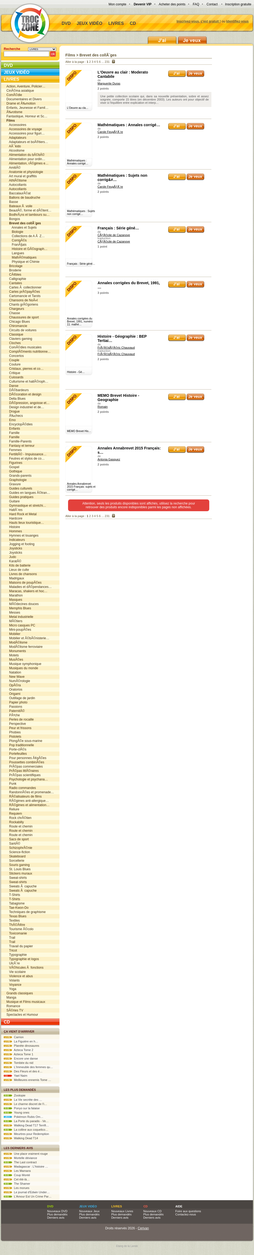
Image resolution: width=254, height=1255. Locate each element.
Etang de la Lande (127, 1246)
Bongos (13, 219)
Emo (11, 420)
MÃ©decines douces (22, 604)
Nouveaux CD (152, 1211)
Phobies (13, 732)
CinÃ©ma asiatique (20, 91)
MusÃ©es (14, 659)
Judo (11, 557)
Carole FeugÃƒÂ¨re (110, 131)
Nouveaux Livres (122, 1211)
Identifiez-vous (237, 21)
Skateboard (15, 856)
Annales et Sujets (21, 227)
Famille (13, 433)
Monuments (16, 651)
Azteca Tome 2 (18, 1050)
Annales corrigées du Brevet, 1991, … (129, 285)
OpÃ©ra (13, 685)
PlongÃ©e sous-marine (24, 741)
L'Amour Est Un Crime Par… (27, 1196)
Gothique (14, 471)
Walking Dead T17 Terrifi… (26, 1125)
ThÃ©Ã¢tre (15, 925)
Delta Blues (15, 399)
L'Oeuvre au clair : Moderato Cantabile (123, 74)
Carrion (14, 1037)
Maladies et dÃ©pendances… (29, 587)
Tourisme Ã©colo (19, 929)
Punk (11, 784)
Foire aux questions (188, 1211)
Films (70, 55)
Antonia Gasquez (109, 459)
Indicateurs (15, 540)
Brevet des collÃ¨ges (98, 55)
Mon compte (117, 4)
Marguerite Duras (109, 83)
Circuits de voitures (21, 330)
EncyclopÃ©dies (19, 424)
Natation (13, 672)
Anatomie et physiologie (24, 172)
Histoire (13, 527)
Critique (13, 373)
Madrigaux (15, 578)
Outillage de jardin (20, 698)
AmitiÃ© (13, 168)
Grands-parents (18, 476)
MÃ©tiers (14, 621)
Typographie (16, 955)
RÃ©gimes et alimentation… (28, 805)
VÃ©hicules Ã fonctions (24, 967)
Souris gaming (18, 865)
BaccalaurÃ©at (18, 193)
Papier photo (16, 702)
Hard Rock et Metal (21, 514)
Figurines (14, 463)
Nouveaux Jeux (89, 1211)
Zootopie (14, 1095)
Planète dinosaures (21, 1045)
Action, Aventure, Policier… (25, 86)
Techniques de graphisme (26, 912)
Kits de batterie (18, 565)
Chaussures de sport (22, 317)
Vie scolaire (16, 972)
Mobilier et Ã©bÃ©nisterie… (27, 638)
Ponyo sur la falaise (22, 1108)
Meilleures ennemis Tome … (27, 1079)
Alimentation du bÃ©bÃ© (25, 155)
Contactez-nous (185, 1214)
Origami (13, 694)
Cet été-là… (17, 1179)
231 (107, 61)
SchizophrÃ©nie (19, 848)
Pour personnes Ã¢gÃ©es (26, 758)
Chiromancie (16, 326)
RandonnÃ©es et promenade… (30, 792)
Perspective (16, 724)
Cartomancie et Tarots (23, 296)
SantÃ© (13, 843)
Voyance (13, 985)
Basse (12, 202)
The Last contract (20, 1162)
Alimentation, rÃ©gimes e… (27, 163)
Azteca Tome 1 (18, 1054)
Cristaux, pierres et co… (25, 369)
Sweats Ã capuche (21, 886)
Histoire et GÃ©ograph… (26, 249)
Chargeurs (15, 309)
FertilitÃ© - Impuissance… (26, 454)
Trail (10, 938)
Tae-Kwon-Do (17, 908)
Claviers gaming (19, 339)
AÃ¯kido (13, 146)
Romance (13, 1006)
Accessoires (16, 125)
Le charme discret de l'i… (25, 1104)
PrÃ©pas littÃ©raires (22, 771)
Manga (11, 997)
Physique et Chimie (22, 262)
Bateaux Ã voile (19, 206)
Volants (13, 980)
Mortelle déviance (20, 1158)
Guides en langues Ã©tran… (28, 493)
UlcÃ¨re (13, 963)
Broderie (13, 270)
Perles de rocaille (20, 719)
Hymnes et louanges (22, 535)
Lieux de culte (17, 570)
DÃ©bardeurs (17, 390)
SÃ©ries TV (14, 1010)
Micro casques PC (20, 625)
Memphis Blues (18, 608)
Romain (103, 406)
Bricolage (14, 266)
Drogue (13, 411)
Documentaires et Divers (24, 99)
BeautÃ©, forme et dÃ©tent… (28, 210)
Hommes (14, 531)
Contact (212, 4)
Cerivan (143, 1228)
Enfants (13, 428)
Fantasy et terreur (20, 446)
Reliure (12, 809)
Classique (14, 334)
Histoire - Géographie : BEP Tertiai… (122, 338)
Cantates (14, 283)
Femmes (14, 450)
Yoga (11, 989)
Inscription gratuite (238, 4)
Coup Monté (17, 1175)
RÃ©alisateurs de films (24, 796)
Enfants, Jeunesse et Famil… (27, 108)
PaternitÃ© (15, 711)
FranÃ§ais (16, 245)
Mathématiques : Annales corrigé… (129, 125)
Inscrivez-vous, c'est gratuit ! (199, 21)
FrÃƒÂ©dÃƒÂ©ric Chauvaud (116, 347)
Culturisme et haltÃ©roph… (27, 381)
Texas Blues (16, 916)
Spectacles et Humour (22, 1015)
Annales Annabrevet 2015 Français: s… (129, 450)
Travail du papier (19, 946)
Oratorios (14, 689)
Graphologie (16, 480)
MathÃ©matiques (21, 257)
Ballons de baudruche (23, 197)
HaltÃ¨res (14, 510)
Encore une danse (21, 1058)
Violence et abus (19, 976)
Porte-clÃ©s (16, 749)
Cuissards (14, 377)
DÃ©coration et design (23, 394)
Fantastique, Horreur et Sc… (26, 116)
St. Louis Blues (18, 869)
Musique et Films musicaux (25, 1002)
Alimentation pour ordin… (25, 159)
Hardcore (14, 518)
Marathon (14, 595)
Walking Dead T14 (21, 1138)
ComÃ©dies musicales (24, 347)
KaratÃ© (13, 561)
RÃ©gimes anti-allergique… (27, 801)
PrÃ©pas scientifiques (23, 775)
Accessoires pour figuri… (25, 133)
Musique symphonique (23, 664)
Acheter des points (172, 4)
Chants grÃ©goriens (22, 304)
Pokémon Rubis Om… (23, 1116)
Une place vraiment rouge (26, 1153)
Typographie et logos (22, 959)
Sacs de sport (17, 839)
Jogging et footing (20, 544)
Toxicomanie (16, 933)
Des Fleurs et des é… (23, 1071)
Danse (12, 386)
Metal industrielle (19, 617)
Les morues (16, 1187)
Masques (14, 600)
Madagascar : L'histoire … (26, 1166)
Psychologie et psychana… (27, 779)
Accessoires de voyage (24, 129)
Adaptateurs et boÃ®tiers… (27, 142)
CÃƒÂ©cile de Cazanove (114, 235)
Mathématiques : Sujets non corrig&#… (122, 177)
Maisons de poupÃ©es (24, 582)
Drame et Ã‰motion (21, 103)
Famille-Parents (19, 441)
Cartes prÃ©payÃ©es (23, 292)
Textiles (13, 920)
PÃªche (13, 715)
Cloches (13, 343)
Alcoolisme (15, 150)
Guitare (13, 501)
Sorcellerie (15, 861)
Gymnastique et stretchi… (26, 505)
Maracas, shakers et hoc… (26, 591)
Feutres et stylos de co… (25, 458)
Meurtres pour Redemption (26, 1133)
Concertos (15, 356)
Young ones (16, 1112)
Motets (12, 655)
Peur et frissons (18, 728)
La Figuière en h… (21, 1041)
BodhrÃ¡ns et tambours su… (28, 215)
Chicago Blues (18, 322)
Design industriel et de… (25, 407)
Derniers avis (55, 1217)
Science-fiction (18, 852)
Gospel (12, 467)
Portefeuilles (16, 754)
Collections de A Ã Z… (25, 236)
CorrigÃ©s (16, 240)
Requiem (14, 813)
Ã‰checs (14, 416)
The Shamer (17, 1183)
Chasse (13, 313)
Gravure (13, 484)
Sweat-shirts (16, 878)
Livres (116, 23)
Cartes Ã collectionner (24, 287)
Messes (13, 612)
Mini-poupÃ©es (18, 630)
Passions (14, 707)
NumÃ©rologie (18, 681)
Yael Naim (15, 1075)
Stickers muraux (19, 873)
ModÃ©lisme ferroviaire (24, 647)
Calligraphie (16, 279)
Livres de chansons (21, 574)
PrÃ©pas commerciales (24, 766)
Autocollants (16, 185)
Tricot (11, 950)
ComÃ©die (14, 95)
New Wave (15, 677)
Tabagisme (15, 903)
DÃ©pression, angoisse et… (28, 403)
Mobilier (13, 634)
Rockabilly (15, 822)
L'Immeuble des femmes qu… (28, 1067)
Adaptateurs (16, 138)
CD (133, 23)
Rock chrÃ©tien (19, 818)
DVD (66, 23)
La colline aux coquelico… (26, 1129)
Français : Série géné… (118, 228)
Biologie (14, 232)
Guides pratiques (19, 497)
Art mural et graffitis (21, 176)
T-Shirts (13, 895)
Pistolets (13, 736)
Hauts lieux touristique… (25, 523)
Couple (12, 360)
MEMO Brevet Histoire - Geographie (118, 397)
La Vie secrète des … (23, 1099)
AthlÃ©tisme (16, 180)
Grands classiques (19, 993)
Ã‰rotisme (14, 112)
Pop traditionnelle (20, 745)
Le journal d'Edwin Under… (27, 1192)
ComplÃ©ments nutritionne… (28, 351)
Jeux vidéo (89, 23)
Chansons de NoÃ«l (22, 300)
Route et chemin (19, 826)
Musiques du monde (22, 668)
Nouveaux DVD (57, 1211)
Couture (13, 364)
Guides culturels (19, 488)
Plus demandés (57, 1214)
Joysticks (14, 548)
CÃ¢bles (13, 274)
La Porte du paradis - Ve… (26, 1121)
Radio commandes (21, 788)
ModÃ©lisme (16, 642)
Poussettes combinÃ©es (25, 762)
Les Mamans (17, 1170)
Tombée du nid (18, 1062)
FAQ (196, 4)
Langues (15, 253)
